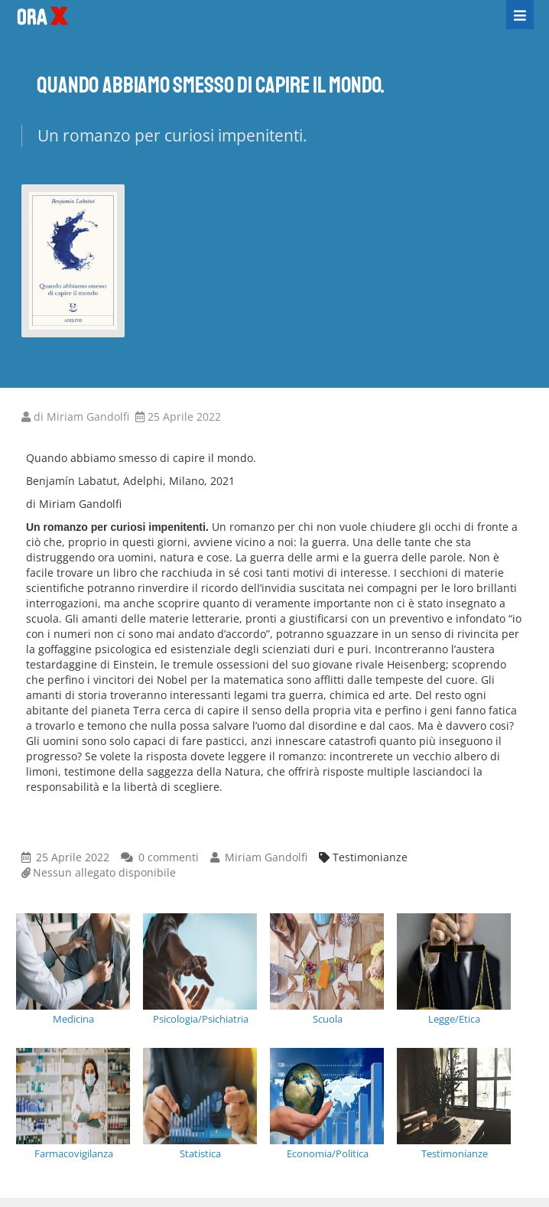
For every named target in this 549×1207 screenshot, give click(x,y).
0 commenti (168, 857)
